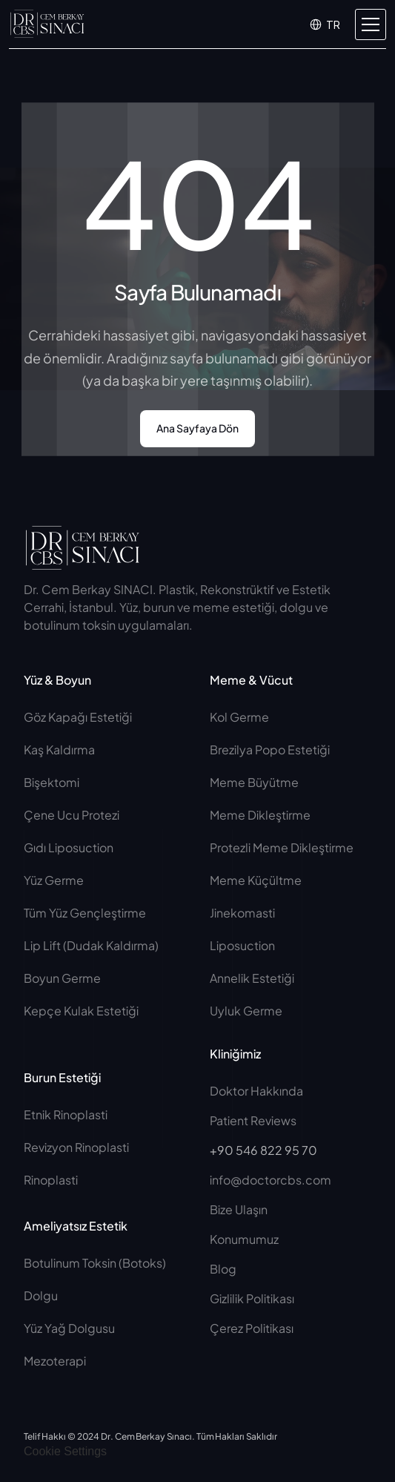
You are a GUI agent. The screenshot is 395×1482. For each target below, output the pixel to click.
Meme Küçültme (256, 880)
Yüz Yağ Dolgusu (69, 1328)
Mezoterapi (55, 1361)
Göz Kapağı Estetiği (78, 717)
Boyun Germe (62, 978)
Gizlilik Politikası (252, 1298)
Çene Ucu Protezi (71, 815)
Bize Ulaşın (239, 1209)
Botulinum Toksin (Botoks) (95, 1263)
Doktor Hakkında (256, 1091)
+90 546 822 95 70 (263, 1150)
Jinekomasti (242, 913)
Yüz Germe (54, 880)
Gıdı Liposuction (68, 847)
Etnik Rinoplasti (65, 1114)
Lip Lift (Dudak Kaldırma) (91, 945)
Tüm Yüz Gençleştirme (85, 913)
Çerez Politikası (251, 1328)
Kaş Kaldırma (59, 749)
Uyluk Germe (247, 1010)
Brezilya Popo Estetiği (270, 749)
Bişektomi (51, 782)
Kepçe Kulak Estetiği (81, 1010)
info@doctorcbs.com (270, 1180)
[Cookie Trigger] (65, 1451)
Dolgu (41, 1295)
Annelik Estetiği (252, 978)
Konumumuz (244, 1239)
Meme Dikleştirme (260, 815)
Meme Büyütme (254, 782)
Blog (223, 1269)
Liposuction (242, 945)
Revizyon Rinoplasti (76, 1147)
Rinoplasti (51, 1180)
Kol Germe (239, 717)
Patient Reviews (253, 1120)
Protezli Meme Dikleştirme (281, 847)
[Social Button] (256, 542)
